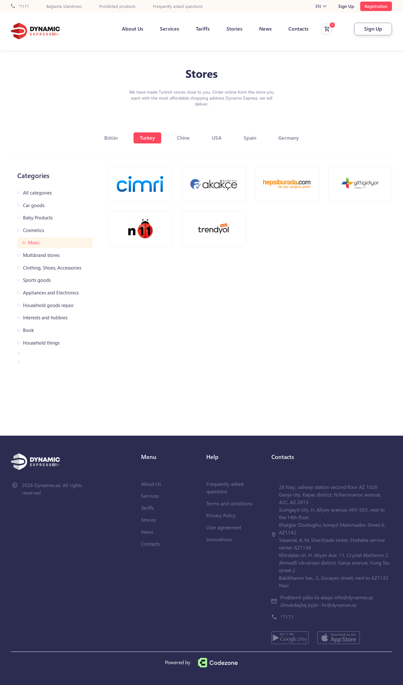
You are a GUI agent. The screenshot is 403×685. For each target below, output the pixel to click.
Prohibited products (117, 6)
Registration (376, 6)
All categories (37, 193)
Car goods (33, 205)
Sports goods (37, 280)
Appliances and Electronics (51, 293)
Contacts (298, 29)
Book (28, 330)
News (265, 29)
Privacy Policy (221, 515)
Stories (234, 29)
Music (34, 243)
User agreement (223, 527)
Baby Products (38, 218)
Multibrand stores (41, 255)
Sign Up (346, 6)
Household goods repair (48, 305)
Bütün (111, 137)
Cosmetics (33, 230)
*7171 (20, 6)
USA (217, 137)
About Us (132, 29)
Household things (41, 343)
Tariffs (203, 29)
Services (169, 29)
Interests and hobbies (45, 318)
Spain (250, 137)
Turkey (147, 137)
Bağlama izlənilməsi (64, 6)
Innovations (219, 539)
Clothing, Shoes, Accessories (52, 268)
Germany (288, 137)
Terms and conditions (229, 503)
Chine (183, 137)
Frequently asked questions (178, 6)
